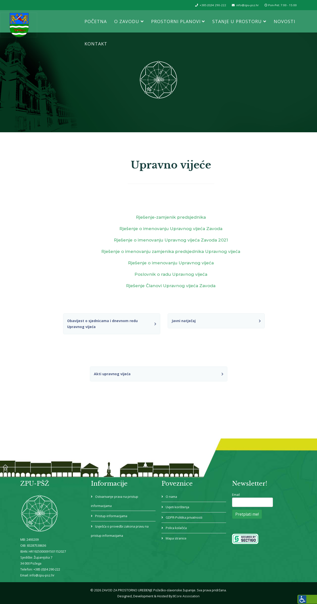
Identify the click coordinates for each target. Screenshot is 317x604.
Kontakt (95, 44)
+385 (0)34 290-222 (213, 5)
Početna (95, 21)
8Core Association (186, 596)
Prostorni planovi (176, 21)
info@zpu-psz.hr (247, 5)
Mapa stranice (176, 538)
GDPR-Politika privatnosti (184, 517)
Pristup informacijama (111, 516)
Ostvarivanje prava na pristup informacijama (115, 501)
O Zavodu (126, 21)
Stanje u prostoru (237, 21)
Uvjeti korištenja (177, 507)
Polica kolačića (176, 528)
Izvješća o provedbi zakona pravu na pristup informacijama (121, 531)
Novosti (284, 21)
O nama (171, 496)
